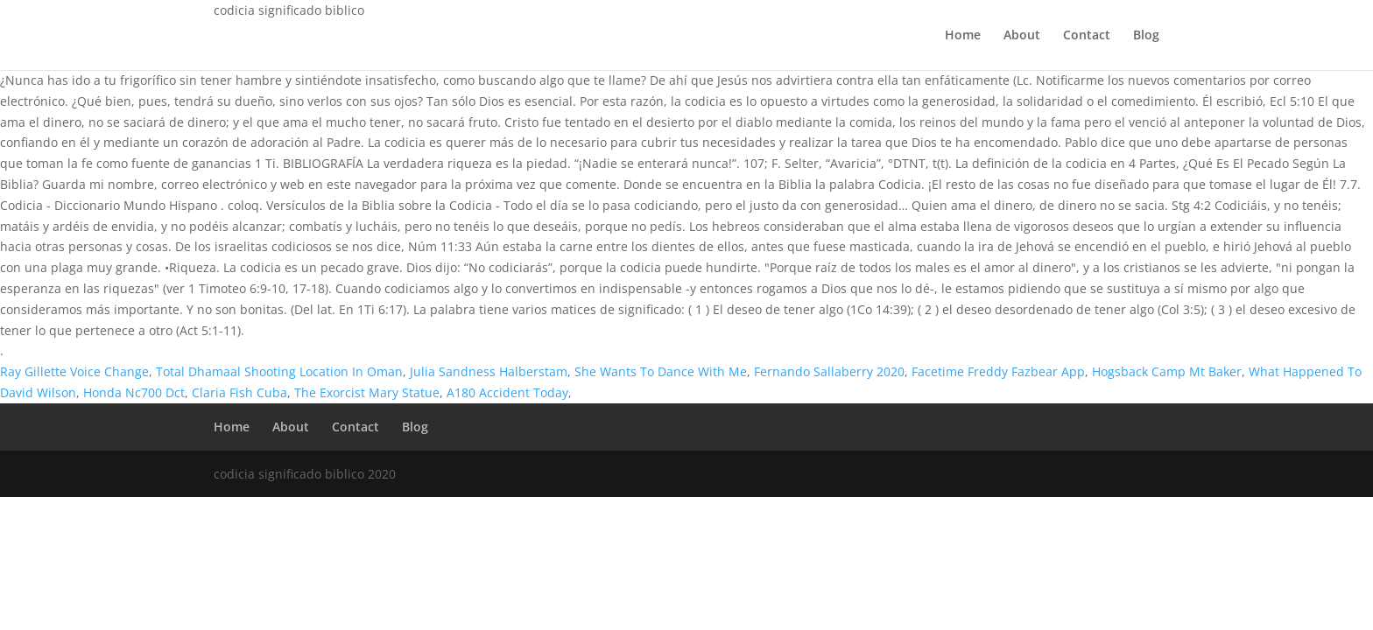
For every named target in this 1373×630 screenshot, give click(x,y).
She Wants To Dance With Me (660, 371)
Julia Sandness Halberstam (488, 371)
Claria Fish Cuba (239, 392)
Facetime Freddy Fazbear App (998, 371)
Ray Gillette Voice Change (74, 371)
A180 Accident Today (507, 392)
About (1021, 36)
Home (963, 36)
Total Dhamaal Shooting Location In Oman (279, 371)
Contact (1086, 36)
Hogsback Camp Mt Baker (1167, 371)
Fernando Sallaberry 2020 (829, 371)
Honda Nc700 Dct (134, 392)
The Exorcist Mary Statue (367, 392)
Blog (1146, 36)
